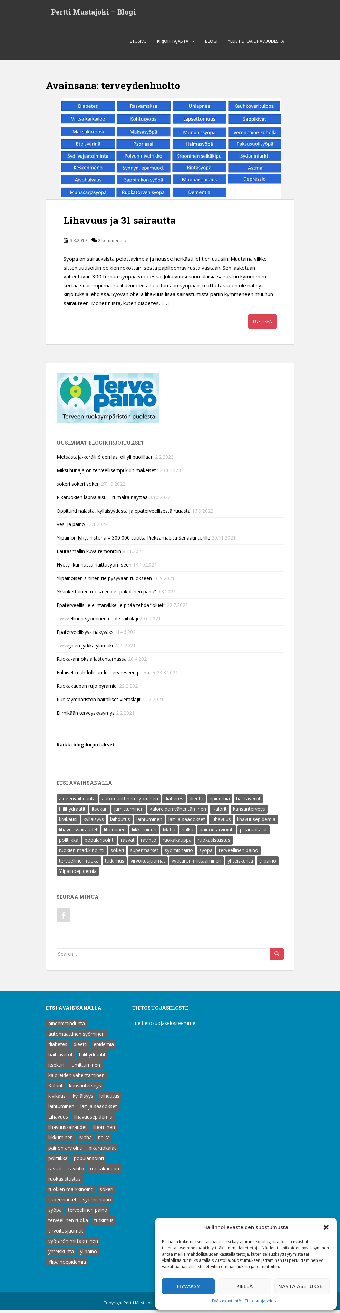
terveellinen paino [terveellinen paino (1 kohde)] (238, 853)
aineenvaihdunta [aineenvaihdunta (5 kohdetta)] (77, 801)
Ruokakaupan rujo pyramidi (87, 689)
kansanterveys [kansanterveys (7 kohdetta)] (249, 812)
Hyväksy (188, 1286)
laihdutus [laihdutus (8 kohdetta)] (120, 822)
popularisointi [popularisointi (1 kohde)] (100, 843)
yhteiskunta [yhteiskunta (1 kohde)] (240, 863)
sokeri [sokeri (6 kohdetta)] (117, 853)
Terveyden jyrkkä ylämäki (85, 648)
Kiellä (244, 1286)
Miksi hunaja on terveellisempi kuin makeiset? (107, 473)
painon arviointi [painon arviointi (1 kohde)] (217, 832)
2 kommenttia (112, 243)
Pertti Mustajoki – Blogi (93, 13)
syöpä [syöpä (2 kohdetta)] (206, 853)
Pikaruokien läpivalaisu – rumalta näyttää (102, 500)
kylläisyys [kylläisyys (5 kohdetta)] (94, 822)
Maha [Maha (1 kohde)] (169, 832)
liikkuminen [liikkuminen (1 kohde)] (144, 832)
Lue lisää (262, 324)
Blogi (211, 44)
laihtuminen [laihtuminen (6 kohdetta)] (149, 822)
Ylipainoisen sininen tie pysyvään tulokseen (104, 581)
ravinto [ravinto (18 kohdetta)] (148, 843)
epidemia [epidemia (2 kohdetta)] (220, 801)
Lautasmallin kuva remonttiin (89, 554)
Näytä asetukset (302, 1286)
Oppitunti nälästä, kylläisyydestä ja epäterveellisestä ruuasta (124, 514)
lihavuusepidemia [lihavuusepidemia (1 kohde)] (256, 822)
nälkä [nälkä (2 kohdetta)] (187, 832)
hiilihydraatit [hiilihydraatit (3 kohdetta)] (72, 812)
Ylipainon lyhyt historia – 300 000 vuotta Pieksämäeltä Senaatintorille (133, 540)
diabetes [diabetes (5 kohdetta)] (173, 801)
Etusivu (138, 44)
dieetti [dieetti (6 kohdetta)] (196, 801)
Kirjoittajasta (172, 44)
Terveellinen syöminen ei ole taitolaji (97, 621)
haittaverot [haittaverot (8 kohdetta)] (248, 801)
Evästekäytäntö (226, 1301)
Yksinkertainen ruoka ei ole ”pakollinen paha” (106, 594)
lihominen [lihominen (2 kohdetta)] (115, 832)
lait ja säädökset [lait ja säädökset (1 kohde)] (186, 822)
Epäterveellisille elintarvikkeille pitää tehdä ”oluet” (111, 608)
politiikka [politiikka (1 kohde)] (68, 843)
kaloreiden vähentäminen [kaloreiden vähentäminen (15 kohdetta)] (178, 812)
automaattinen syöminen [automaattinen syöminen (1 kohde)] (130, 801)
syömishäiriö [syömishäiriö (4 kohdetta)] (179, 853)
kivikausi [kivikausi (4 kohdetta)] (68, 822)
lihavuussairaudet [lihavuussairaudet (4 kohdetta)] (78, 832)
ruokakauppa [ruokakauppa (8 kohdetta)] (177, 843)
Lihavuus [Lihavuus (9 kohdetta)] (221, 822)
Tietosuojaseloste (262, 1301)
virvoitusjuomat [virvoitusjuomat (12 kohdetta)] (147, 863)
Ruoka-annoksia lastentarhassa (92, 662)
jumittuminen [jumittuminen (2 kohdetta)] (129, 812)
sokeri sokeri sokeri (78, 487)
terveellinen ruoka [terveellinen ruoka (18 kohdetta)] (79, 863)
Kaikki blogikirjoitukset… (88, 747)
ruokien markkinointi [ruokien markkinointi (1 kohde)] (81, 853)
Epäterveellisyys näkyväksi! (86, 635)
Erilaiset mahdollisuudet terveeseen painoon (106, 675)
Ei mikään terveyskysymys (86, 716)
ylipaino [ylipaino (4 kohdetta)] (267, 863)
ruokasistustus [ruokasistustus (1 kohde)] (214, 843)
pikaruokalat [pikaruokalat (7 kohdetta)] (253, 832)
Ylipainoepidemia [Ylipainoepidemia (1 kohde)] (78, 874)
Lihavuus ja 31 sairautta (120, 223)
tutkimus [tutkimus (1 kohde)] (114, 863)
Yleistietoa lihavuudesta (256, 44)
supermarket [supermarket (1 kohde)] (144, 853)
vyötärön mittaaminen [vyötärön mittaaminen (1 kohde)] (196, 863)
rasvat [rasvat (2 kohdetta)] (128, 843)
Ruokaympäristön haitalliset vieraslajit (99, 702)
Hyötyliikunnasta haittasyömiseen (94, 567)
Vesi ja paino (71, 527)
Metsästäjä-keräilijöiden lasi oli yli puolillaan (105, 460)
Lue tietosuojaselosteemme (163, 1026)
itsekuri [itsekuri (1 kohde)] (100, 812)
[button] (326, 1227)
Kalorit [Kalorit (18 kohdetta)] (219, 812)
